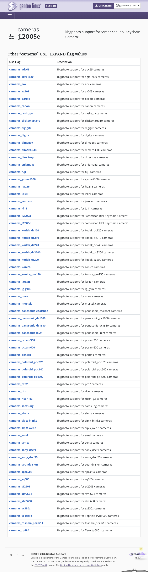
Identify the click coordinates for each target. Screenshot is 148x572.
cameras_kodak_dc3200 (24, 252)
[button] (103, 6)
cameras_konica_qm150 (25, 274)
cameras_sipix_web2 (22, 428)
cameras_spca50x (20, 472)
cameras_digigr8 (20, 128)
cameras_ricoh (18, 391)
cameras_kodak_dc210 (24, 238)
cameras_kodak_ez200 (24, 259)
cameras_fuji (17, 172)
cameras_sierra (19, 413)
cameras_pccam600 (22, 347)
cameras (28, 29)
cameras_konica (19, 267)
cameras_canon (19, 106)
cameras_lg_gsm (20, 289)
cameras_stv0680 (20, 501)
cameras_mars (18, 296)
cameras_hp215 (19, 186)
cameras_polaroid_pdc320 (26, 362)
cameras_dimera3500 (23, 150)
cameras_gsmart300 (22, 179)
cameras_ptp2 (18, 384)
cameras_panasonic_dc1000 (27, 318)
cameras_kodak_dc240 (24, 245)
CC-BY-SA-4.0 (40, 565)
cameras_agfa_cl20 (21, 77)
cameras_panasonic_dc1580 (27, 325)
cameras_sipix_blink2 (23, 420)
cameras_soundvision (23, 464)
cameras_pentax (20, 355)
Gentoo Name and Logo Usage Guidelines (81, 565)
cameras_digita (19, 135)
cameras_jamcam (20, 201)
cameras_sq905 (19, 479)
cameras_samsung (21, 406)
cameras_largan (19, 281)
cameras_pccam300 (22, 340)
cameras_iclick (18, 194)
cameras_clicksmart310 (24, 120)
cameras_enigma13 (21, 164)
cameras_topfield (20, 516)
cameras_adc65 (19, 69)
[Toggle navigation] (10, 15)
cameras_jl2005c (20, 223)
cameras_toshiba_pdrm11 (26, 523)
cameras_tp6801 (20, 530)
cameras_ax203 (19, 91)
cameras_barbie (19, 98)
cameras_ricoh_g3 (21, 398)
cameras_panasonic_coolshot (28, 311)
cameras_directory (21, 157)
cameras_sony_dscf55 (23, 457)
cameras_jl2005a (20, 216)
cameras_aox (17, 84)
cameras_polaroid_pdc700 (26, 377)
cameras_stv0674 (20, 494)
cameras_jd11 (18, 208)
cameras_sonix (19, 442)
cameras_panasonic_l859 (25, 333)
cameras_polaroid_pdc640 (26, 369)
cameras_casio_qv (21, 113)
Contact (135, 554)
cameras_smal (18, 435)
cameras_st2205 (19, 486)
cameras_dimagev (21, 142)
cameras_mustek (20, 303)
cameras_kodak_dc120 (24, 230)
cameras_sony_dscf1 (22, 450)
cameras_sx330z (19, 508)
